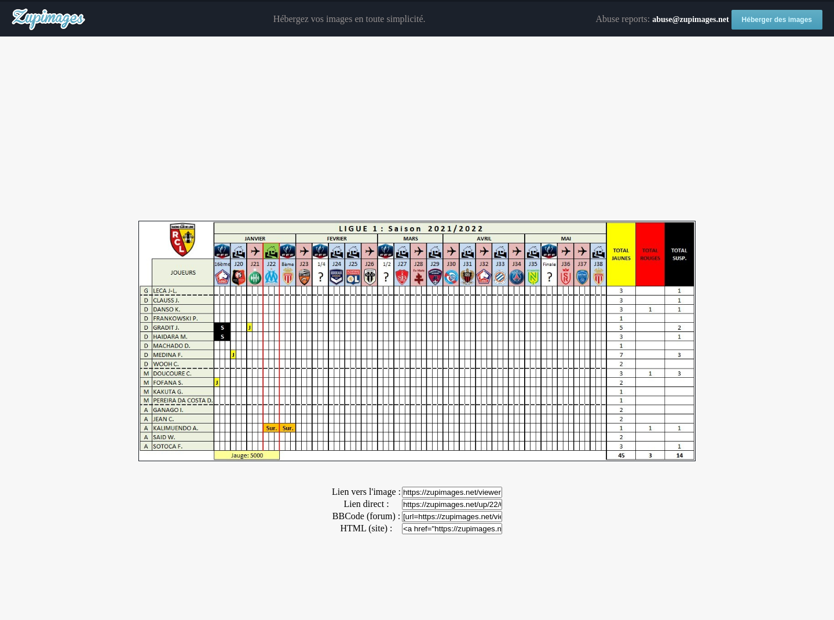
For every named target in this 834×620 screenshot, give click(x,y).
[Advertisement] (417, 129)
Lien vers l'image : (366, 492)
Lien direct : (366, 504)
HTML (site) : (366, 528)
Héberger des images (777, 20)
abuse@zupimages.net (690, 19)
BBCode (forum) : (366, 516)
